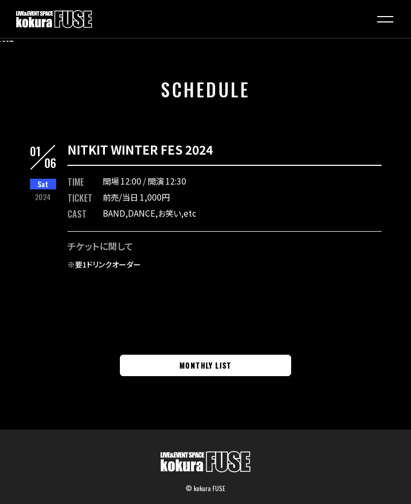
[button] (385, 19)
